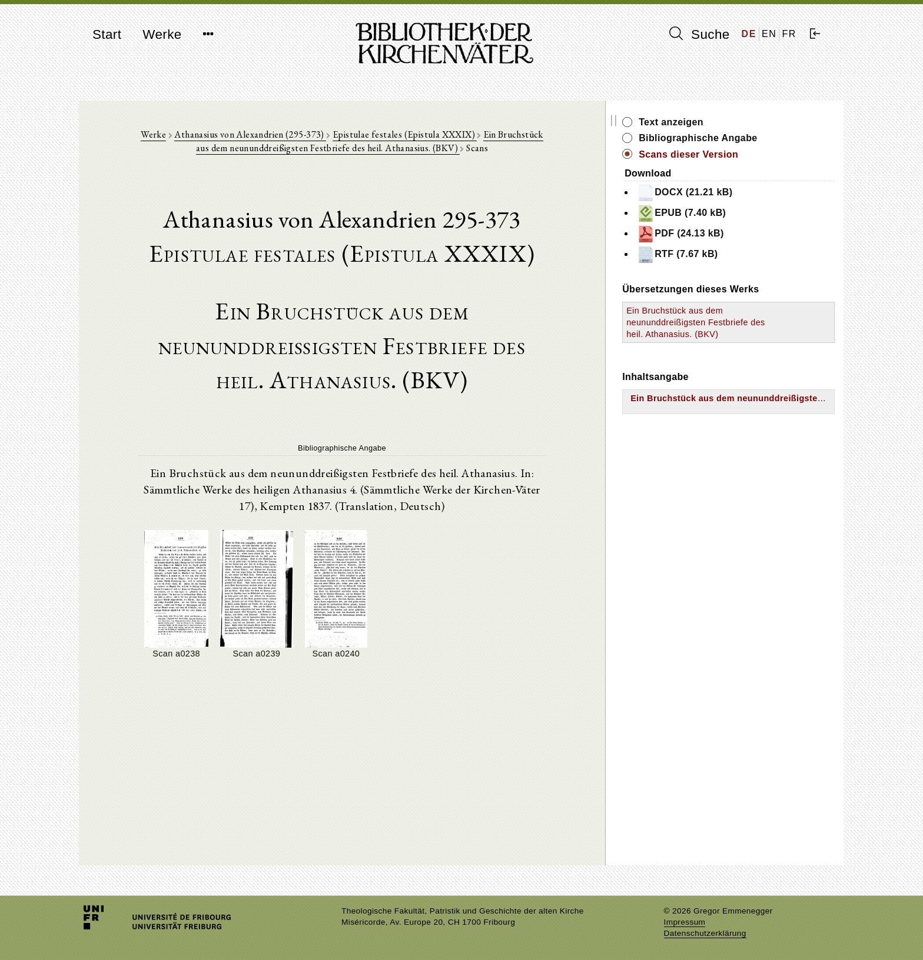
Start (106, 34)
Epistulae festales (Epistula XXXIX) (412, 136)
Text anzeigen (718, 122)
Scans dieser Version (736, 154)
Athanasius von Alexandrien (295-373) (257, 136)
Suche (699, 34)
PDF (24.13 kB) (728, 234)
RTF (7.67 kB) (725, 255)
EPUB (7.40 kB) (729, 213)
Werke (161, 34)
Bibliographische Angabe (745, 138)
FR (789, 34)
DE (749, 34)
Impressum (685, 922)
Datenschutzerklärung (705, 933)
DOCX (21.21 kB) (732, 193)
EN (769, 34)
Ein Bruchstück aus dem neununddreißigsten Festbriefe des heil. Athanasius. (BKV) (410, 142)
